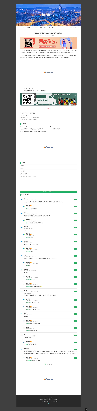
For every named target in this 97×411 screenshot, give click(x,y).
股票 (28, 27)
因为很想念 (26, 348)
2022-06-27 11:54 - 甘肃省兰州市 (32, 321)
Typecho (46, 35)
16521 (50, 35)
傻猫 (47, 399)
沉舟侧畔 (26, 241)
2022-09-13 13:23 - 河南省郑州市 (32, 249)
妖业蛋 (53, 399)
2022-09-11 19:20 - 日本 (28, 242)
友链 (49, 27)
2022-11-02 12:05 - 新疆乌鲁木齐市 (30, 214)
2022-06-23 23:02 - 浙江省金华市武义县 (31, 291)
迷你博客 (46, 398)
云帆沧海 (26, 269)
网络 (23, 27)
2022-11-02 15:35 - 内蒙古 (30, 207)
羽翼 (25, 255)
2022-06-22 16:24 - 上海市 (28, 314)
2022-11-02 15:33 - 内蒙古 (30, 235)
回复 (75, 199)
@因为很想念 (29, 360)
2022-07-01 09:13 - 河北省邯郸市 (30, 270)
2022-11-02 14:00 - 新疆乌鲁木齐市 (30, 200)
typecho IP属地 (29, 117)
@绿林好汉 (28, 237)
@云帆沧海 (28, 279)
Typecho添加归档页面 (54, 129)
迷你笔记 (50, 398)
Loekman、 (26, 290)
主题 (40, 27)
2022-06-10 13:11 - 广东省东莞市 (30, 335)
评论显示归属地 (36, 117)
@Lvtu (27, 344)
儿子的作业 (24, 126)
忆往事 (44, 399)
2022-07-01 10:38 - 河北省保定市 (30, 256)
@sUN (27, 208)
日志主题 (49, 401)
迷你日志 (28, 205)
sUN (25, 198)
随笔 (32, 27)
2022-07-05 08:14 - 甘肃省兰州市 (32, 263)
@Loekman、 (29, 302)
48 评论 (55, 35)
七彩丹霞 (26, 115)
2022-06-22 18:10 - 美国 (30, 328)
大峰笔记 (41, 399)
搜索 (78, 27)
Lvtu (25, 334)
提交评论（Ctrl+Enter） (48, 191)
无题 (50, 126)
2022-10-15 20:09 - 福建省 (28, 228)
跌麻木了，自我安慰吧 (29, 113)
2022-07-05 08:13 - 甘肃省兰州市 (32, 284)
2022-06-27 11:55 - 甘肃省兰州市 (32, 307)
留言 (53, 27)
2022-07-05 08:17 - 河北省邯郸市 (32, 277)
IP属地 (24, 117)
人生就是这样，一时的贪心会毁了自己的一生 (32, 129)
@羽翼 (27, 265)
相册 (36, 27)
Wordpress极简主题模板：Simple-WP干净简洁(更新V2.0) (35, 131)
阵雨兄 (25, 313)
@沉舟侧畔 (28, 251)
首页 (20, 27)
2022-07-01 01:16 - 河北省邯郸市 (32, 300)
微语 (45, 27)
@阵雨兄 (28, 323)
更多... (56, 399)
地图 (52, 401)
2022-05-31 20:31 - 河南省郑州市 (32, 358)
